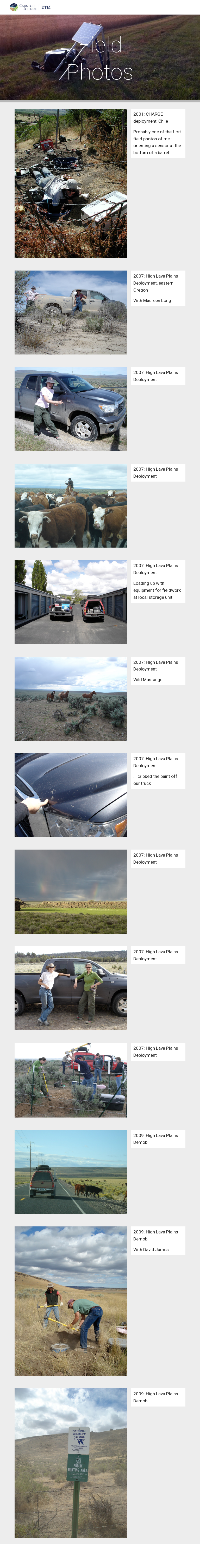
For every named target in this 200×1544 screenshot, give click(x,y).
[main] (100, 58)
